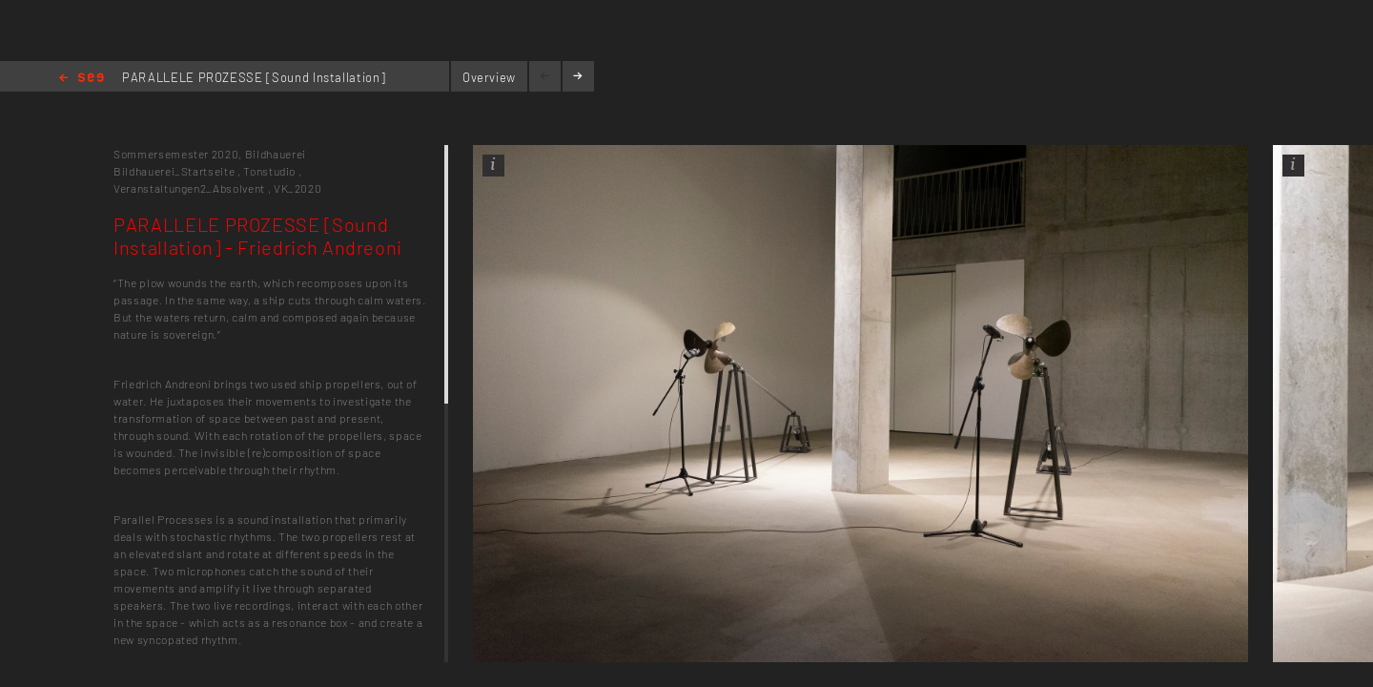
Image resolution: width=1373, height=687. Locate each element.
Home (81, 79)
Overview (489, 77)
